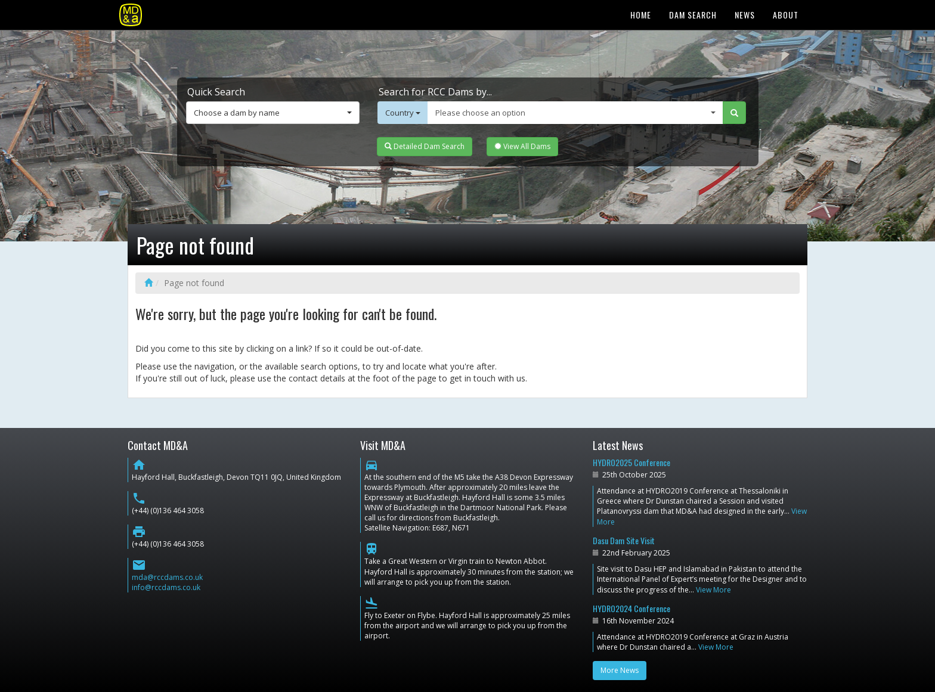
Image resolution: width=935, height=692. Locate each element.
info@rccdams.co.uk (166, 587)
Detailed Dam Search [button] (425, 146)
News (745, 14)
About (785, 14)
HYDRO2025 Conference (631, 462)
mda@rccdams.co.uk (167, 577)
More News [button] (619, 670)
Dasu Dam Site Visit (624, 540)
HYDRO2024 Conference (631, 608)
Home (640, 14)
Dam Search (693, 14)
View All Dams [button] (522, 146)
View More (713, 590)
